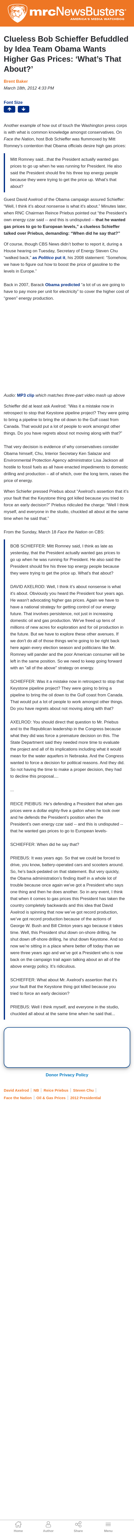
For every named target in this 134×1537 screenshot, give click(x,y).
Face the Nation (18, 1098)
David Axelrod (16, 1090)
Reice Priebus (56, 1090)
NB (36, 1090)
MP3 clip (25, 395)
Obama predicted (62, 284)
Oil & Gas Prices (51, 1098)
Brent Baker (16, 81)
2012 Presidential (85, 1098)
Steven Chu (83, 1090)
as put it (48, 257)
